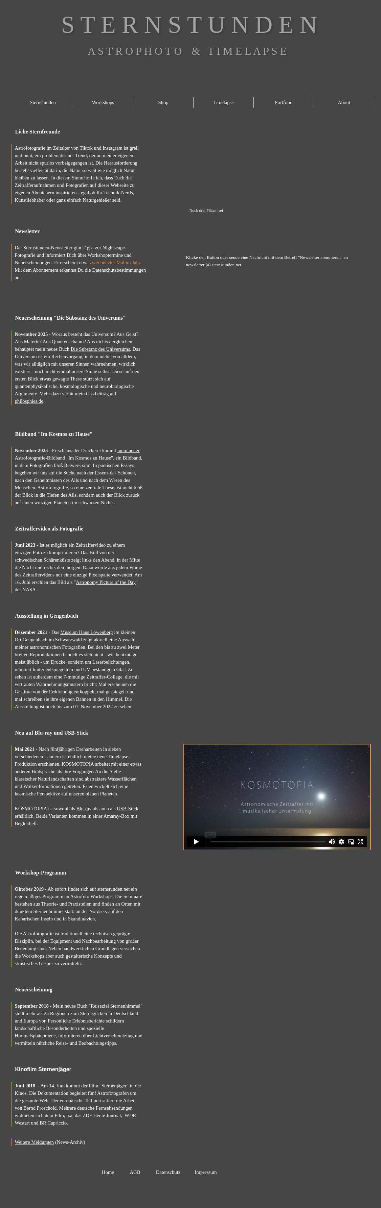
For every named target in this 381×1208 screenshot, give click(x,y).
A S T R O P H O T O (135, 51)
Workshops (103, 102)
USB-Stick (127, 808)
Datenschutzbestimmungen (119, 270)
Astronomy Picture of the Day (106, 582)
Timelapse (223, 102)
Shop (163, 102)
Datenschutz (168, 1172)
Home (108, 1172)
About (344, 102)
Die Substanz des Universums (100, 349)
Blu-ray (84, 808)
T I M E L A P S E (247, 51)
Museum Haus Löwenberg (86, 632)
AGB (135, 1172)
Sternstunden (43, 102)
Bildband (56, 458)
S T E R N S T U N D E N (189, 24)
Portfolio (283, 102)
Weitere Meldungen (34, 1142)
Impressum (206, 1172)
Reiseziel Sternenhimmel (115, 1006)
